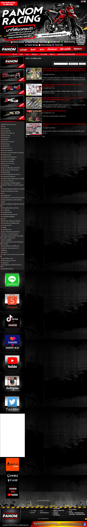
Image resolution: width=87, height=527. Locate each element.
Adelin (3, 126)
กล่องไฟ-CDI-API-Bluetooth (9, 157)
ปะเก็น (4, 218)
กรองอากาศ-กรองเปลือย (8, 159)
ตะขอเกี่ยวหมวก (6, 195)
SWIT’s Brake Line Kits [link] (48, 93)
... (28, 136)
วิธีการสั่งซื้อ (43, 54)
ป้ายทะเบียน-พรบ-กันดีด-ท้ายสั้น (10, 223)
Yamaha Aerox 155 (6, 148)
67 (37, 136)
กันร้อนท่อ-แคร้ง (6, 154)
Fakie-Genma (5, 128)
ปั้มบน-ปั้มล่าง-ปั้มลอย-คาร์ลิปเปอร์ (11, 221)
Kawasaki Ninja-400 (7, 150)
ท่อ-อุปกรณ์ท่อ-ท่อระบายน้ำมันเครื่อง (11, 199)
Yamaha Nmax (5, 144)
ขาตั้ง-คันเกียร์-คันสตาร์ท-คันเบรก (11, 174)
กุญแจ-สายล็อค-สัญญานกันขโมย (11, 167)
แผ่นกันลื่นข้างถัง (6, 229)
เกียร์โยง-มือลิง (6, 172)
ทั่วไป (3, 202)
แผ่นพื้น (4, 227)
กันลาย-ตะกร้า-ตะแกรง (8, 163)
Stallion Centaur (6, 135)
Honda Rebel (5, 139)
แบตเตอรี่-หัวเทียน (7, 212)
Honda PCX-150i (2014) (8, 141)
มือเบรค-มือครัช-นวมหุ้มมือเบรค (10, 246)
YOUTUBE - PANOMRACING (77, 514)
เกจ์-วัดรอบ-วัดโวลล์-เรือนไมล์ (10, 170)
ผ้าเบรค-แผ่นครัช (6, 225)
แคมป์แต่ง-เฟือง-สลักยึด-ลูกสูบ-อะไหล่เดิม (13, 178)
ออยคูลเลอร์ (5, 262)
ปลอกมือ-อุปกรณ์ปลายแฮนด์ (9, 214)
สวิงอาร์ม (4, 252)
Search (82, 63)
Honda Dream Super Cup (8, 133)
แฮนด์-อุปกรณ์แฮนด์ (7, 268)
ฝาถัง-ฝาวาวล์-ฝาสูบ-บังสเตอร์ (10, 234)
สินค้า (21, 54)
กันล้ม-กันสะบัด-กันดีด (8, 161)
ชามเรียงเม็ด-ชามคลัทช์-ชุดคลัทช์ (11, 183)
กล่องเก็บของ (5, 165)
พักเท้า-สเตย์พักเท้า (7, 240)
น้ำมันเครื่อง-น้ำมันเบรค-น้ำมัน (10, 208)
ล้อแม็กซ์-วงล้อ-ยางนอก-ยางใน (10, 248)
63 (31, 136)
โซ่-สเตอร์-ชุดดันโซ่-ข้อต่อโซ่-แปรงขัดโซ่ (13, 189)
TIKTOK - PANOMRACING (76, 513)
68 (39, 136)
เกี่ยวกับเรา (35, 54)
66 (36, 136)
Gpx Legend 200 (6, 131)
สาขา (27, 54)
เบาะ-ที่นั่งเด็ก (5, 210)
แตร (3, 193)
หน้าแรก (14, 54)
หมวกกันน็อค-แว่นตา (7, 258)
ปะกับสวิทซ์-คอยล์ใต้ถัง (8, 216)
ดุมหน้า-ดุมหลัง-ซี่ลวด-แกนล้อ (10, 191)
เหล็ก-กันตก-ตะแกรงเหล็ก (9, 260)
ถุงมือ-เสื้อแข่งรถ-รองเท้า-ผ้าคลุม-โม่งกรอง (13, 197)
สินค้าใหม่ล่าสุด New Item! (9, 124)
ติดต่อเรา (52, 54)
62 (30, 136)
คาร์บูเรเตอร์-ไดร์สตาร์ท (8, 176)
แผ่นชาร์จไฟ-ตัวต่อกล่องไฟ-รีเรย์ (11, 231)
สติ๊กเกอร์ (4, 250)
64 (33, 136)
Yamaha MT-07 (6, 146)
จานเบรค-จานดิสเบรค (8, 181)
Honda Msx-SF (6, 137)
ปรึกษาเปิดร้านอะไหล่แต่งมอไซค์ (66, 54)
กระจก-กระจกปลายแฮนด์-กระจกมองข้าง (13, 152)
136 (42, 136)
